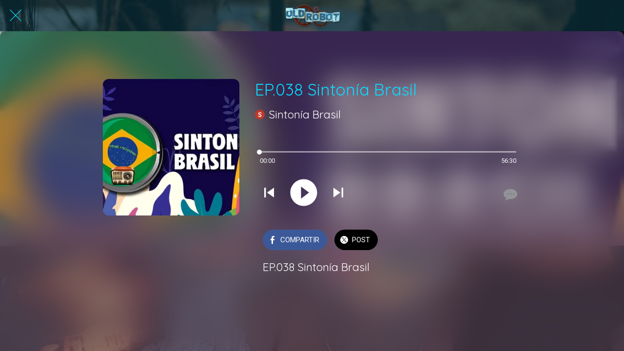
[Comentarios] (509, 194)
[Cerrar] (15, 15)
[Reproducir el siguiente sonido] (338, 193)
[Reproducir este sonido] (304, 193)
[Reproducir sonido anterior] (269, 193)
